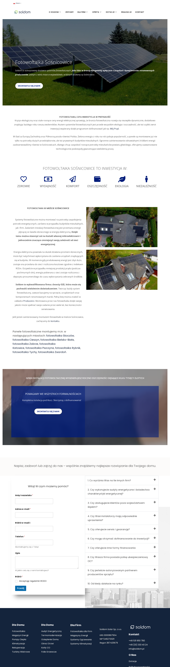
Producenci (28, 301)
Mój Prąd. (115, 128)
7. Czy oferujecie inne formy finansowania (112, 547)
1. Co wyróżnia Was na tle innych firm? (109, 480)
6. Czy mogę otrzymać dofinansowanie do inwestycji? (118, 538)
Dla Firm (75, 625)
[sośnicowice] (122, 411)
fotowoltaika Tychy (25, 352)
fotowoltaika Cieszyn (26, 340)
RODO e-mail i (22, 523)
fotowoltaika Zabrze (25, 344)
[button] (121, 480)
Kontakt (134, 634)
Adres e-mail (23, 509)
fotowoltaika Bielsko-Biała (57, 340)
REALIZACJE (126, 12)
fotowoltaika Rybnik (67, 348)
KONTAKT (139, 12)
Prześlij (20, 588)
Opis (17, 553)
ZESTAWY (69, 12)
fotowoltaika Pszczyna (40, 348)
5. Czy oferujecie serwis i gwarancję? (109, 529)
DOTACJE (111, 12)
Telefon (20, 536)
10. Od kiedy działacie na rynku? (105, 583)
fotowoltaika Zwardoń (52, 352)
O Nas (132, 655)
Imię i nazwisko (24, 495)
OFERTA (96, 12)
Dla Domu (18, 625)
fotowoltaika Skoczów (60, 335)
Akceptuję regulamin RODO (33, 581)
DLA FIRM (82, 12)
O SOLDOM (55, 12)
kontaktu (55, 321)
